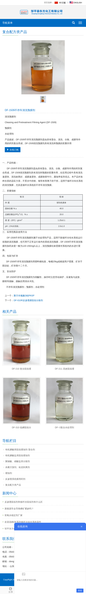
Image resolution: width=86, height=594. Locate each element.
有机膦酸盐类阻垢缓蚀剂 (17, 455)
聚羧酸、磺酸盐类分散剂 (17, 461)
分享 (11, 589)
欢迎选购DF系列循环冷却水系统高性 (23, 522)
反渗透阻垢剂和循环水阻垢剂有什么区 (24, 502)
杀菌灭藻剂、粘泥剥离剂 (17, 467)
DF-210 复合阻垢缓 (21, 368)
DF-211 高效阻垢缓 (64, 368)
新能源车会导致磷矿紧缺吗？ (19, 508)
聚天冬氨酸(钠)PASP (24, 295)
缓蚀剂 (8, 473)
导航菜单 (7, 22)
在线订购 (13, 149)
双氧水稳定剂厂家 (13, 515)
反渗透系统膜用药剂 (15, 479)
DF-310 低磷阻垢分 (21, 427)
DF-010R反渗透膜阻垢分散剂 (28, 300)
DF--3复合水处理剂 (64, 427)
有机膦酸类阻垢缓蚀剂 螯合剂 (20, 449)
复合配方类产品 (13, 485)
